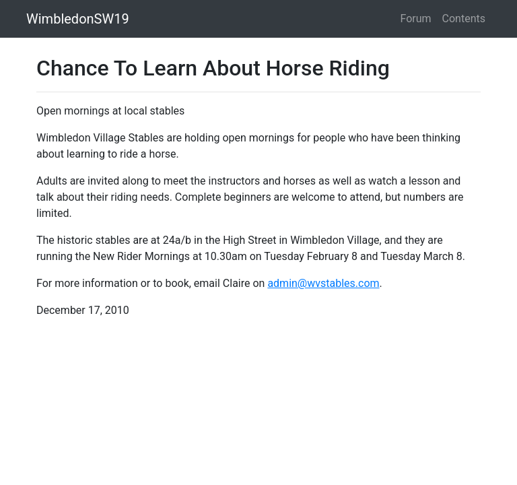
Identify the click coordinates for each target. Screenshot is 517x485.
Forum (416, 18)
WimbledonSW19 (77, 19)
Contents (463, 18)
